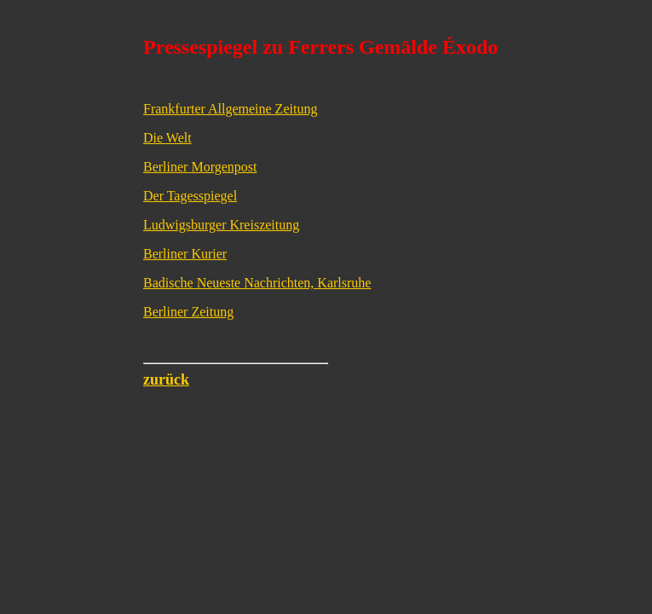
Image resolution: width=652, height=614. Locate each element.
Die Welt (167, 137)
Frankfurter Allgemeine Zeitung (230, 108)
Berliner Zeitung (188, 311)
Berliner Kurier (185, 253)
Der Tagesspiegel (190, 195)
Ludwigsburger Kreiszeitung (221, 224)
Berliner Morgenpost (200, 166)
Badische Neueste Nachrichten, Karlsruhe (257, 282)
